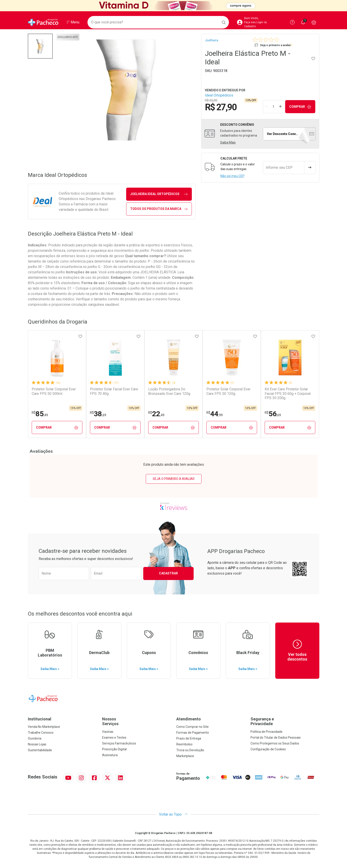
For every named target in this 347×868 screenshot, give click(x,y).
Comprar (300, 107)
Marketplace (185, 756)
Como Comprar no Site (192, 727)
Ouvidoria (34, 738)
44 (214, 413)
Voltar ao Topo (173, 814)
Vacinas (107, 731)
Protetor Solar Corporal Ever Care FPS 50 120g (228, 391)
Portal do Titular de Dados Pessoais (276, 737)
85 (40, 413)
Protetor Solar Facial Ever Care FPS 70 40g (114, 391)
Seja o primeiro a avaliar (174, 479)
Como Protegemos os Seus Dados (275, 743)
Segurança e (285, 721)
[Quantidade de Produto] (273, 106)
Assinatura (110, 755)
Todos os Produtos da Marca (159, 209)
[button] (40, 46)
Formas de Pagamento (192, 732)
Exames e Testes (114, 737)
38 (98, 413)
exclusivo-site (68, 37)
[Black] (173, 5)
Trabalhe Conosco (41, 732)
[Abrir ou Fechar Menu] (73, 22)
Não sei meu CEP (232, 176)
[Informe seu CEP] (283, 167)
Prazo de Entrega (188, 738)
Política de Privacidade (266, 731)
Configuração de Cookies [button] (268, 749)
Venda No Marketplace (44, 727)
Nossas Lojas (37, 744)
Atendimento (188, 719)
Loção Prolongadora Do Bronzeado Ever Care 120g (169, 391)
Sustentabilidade (40, 750)
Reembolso (184, 744)
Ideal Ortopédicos (219, 95)
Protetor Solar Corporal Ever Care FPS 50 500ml (54, 391)
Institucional (39, 719)
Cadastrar (168, 573)
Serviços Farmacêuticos (119, 743)
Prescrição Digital (114, 749)
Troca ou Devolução (190, 750)
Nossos (136, 721)
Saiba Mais (228, 142)
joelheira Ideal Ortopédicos (159, 194)
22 (156, 413)
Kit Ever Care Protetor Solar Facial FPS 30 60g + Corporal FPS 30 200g (288, 393)
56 (273, 413)
